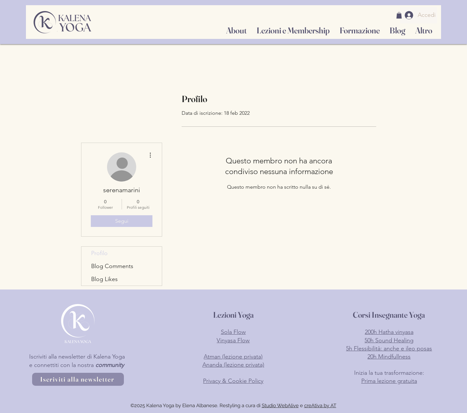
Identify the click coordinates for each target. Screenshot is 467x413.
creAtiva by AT (320, 405)
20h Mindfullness (389, 356)
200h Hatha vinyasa (389, 332)
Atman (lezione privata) (233, 356)
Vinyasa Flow (233, 340)
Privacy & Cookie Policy (233, 380)
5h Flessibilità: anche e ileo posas (389, 348)
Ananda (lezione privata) (233, 364)
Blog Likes (104, 279)
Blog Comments (112, 266)
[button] (399, 15)
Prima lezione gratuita (389, 380)
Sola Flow (233, 332)
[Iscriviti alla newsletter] (78, 379)
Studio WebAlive (280, 405)
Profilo (99, 253)
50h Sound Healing (389, 340)
